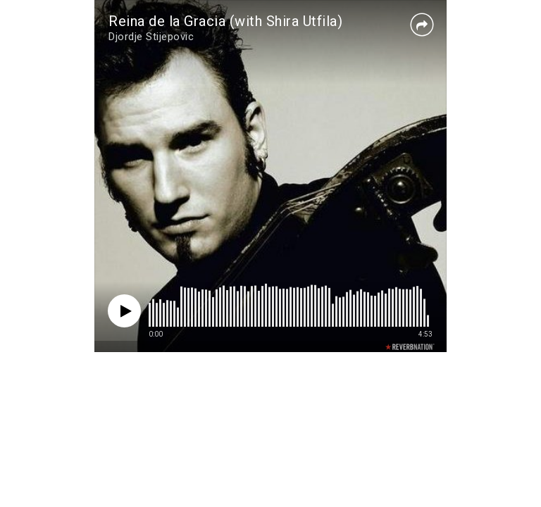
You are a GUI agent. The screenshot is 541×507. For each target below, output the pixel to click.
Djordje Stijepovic (151, 36)
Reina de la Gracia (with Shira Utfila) (225, 21)
